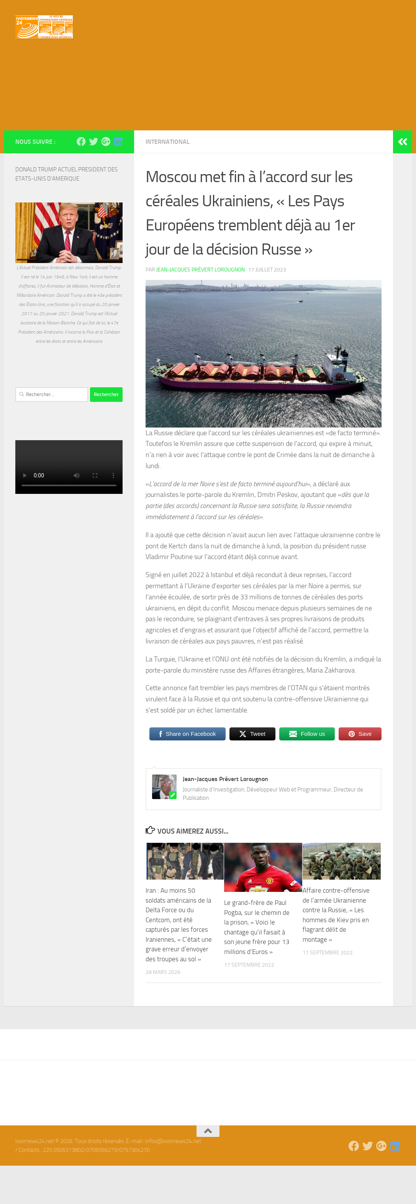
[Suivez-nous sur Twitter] (93, 179)
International (168, 180)
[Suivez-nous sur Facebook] (81, 179)
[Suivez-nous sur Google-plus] (105, 179)
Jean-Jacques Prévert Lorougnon (200, 308)
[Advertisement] (208, 111)
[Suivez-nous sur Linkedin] (118, 179)
